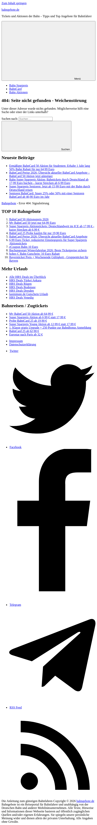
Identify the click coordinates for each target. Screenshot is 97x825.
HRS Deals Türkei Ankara (25, 280)
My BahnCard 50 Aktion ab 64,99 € (31, 313)
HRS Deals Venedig (21, 297)
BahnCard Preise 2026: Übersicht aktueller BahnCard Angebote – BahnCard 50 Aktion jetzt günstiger (49, 174)
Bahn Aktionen (18, 92)
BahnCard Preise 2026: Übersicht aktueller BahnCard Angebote (48, 236)
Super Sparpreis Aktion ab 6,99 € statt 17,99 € (37, 317)
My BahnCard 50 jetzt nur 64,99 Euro (32, 222)
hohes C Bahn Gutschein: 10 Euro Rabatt (34, 253)
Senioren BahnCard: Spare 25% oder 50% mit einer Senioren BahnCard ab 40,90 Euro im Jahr (46, 195)
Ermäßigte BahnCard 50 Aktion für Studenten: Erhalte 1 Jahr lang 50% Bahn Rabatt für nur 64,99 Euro (49, 167)
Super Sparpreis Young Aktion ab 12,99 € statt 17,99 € (42, 324)
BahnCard (15, 88)
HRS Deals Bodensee (22, 287)
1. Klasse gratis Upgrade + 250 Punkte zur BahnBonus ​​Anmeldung (50, 327)
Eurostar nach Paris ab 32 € (26, 334)
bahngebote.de (10, 9)
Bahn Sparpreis (18, 85)
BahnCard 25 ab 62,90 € (24, 331)
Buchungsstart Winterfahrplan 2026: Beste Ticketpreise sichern (48, 250)
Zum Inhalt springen (14, 3)
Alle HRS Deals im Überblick (27, 277)
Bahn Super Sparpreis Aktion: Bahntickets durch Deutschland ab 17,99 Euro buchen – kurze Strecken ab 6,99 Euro (49, 181)
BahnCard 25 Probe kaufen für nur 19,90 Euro (37, 233)
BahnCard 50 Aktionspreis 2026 (29, 219)
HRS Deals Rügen (20, 283)
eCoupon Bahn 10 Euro (23, 246)
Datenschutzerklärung (22, 344)
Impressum (16, 341)
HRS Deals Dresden (21, 290)
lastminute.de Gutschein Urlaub (28, 294)
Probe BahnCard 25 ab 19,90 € (28, 320)
